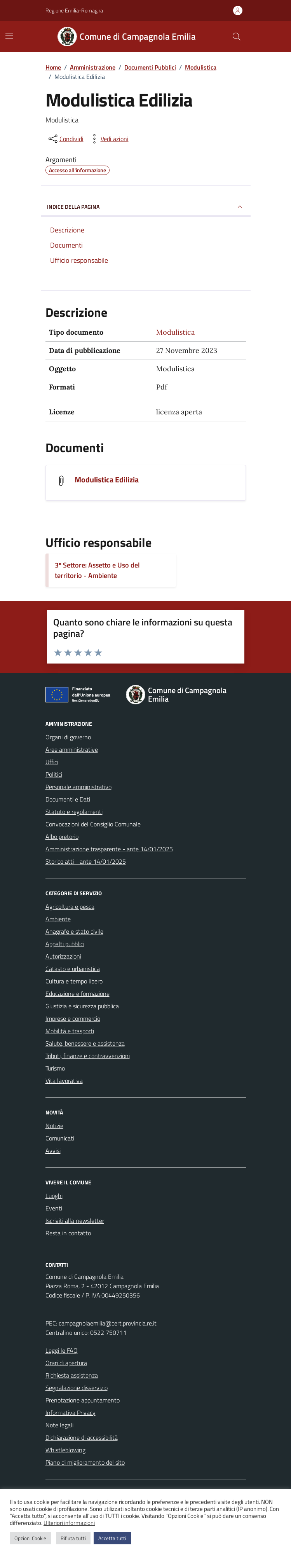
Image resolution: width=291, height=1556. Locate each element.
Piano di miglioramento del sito (85, 1462)
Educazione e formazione (77, 993)
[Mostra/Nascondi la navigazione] (9, 35)
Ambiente (58, 919)
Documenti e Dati (67, 799)
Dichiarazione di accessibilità (81, 1437)
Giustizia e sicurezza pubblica (82, 1006)
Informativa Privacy (70, 1412)
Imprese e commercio (72, 1018)
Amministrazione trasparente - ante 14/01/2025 (109, 849)
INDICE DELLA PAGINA (145, 206)
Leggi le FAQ (61, 1350)
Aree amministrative (71, 749)
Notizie (54, 1125)
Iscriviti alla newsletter (74, 1220)
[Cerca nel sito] (236, 36)
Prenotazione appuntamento (82, 1400)
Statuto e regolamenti (74, 811)
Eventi (53, 1208)
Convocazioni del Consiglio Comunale (93, 824)
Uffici (51, 762)
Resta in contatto (68, 1233)
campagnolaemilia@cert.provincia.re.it (108, 1323)
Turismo (55, 1068)
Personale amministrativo (78, 786)
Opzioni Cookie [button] (30, 1538)
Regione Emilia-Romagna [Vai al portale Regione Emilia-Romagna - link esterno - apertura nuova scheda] (74, 10)
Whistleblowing (65, 1450)
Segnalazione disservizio (76, 1387)
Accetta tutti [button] (112, 1538)
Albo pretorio (61, 836)
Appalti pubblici (64, 943)
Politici (53, 774)
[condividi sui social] (65, 139)
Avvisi (53, 1150)
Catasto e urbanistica (72, 968)
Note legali (59, 1425)
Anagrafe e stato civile (74, 931)
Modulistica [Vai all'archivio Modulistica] (175, 332)
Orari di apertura (66, 1362)
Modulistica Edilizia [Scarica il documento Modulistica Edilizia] (107, 480)
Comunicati (59, 1138)
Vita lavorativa (64, 1080)
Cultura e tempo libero (74, 981)
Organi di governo (68, 737)
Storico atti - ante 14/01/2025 (85, 861)
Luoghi (54, 1195)
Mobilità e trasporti (69, 1031)
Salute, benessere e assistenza (85, 1043)
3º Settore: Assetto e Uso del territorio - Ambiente (97, 570)
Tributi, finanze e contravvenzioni (87, 1055)
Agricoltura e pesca (69, 906)
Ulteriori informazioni (69, 1522)
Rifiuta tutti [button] (73, 1538)
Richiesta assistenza (71, 1375)
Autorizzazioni (63, 956)
